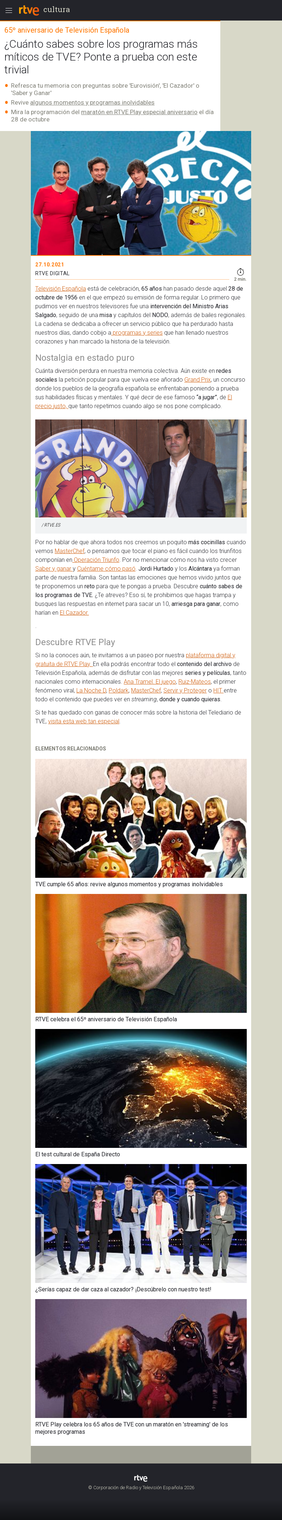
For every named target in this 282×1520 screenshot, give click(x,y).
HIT (218, 690)
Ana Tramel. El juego (150, 681)
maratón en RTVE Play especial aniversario (139, 112)
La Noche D (91, 690)
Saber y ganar (54, 568)
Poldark (119, 690)
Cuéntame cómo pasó (106, 568)
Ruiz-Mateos (194, 681)
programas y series (137, 332)
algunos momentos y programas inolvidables (92, 102)
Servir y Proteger (185, 690)
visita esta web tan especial (83, 721)
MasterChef (69, 551)
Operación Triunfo (95, 559)
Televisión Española (60, 288)
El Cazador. (74, 612)
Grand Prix (197, 379)
